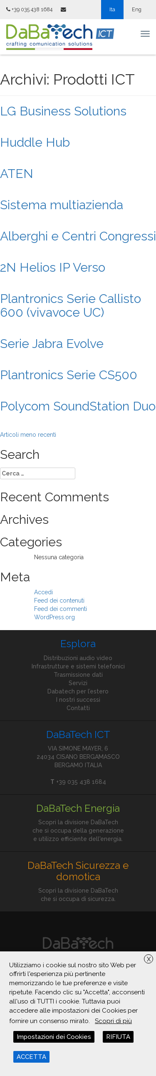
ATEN (16, 173)
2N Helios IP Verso (52, 267)
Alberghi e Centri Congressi (78, 236)
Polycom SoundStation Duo (78, 406)
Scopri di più (113, 1021)
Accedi (43, 592)
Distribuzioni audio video (78, 658)
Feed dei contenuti (59, 600)
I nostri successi (78, 699)
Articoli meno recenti (28, 434)
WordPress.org (54, 617)
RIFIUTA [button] (118, 1037)
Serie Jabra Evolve (52, 343)
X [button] (149, 959)
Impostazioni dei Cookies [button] (54, 1037)
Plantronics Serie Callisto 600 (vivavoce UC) (70, 305)
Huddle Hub (35, 142)
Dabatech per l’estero (78, 691)
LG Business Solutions (63, 111)
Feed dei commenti (60, 609)
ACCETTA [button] (31, 1057)
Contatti (78, 708)
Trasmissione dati (78, 674)
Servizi (78, 683)
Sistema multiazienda (61, 205)
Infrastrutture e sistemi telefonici (78, 666)
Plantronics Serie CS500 (68, 375)
